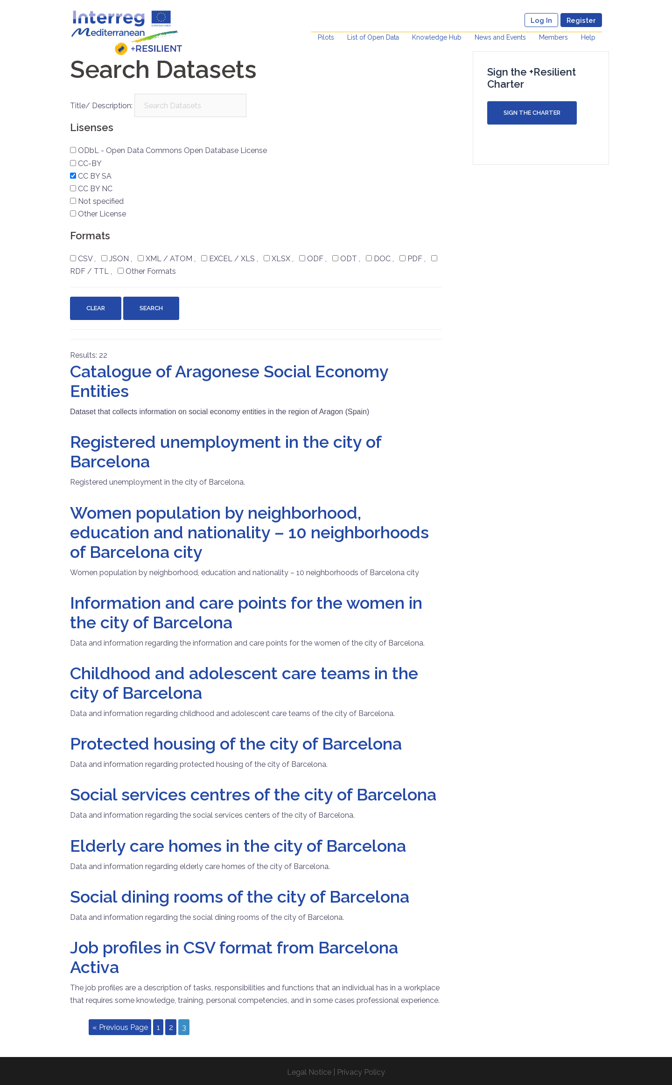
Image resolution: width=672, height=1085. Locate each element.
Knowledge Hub (437, 37)
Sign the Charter (532, 112)
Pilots (326, 37)
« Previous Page (120, 1026)
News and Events (500, 37)
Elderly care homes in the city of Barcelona (238, 845)
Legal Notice (309, 1072)
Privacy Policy (361, 1072)
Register (581, 20)
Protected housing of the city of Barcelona (236, 743)
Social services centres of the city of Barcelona (253, 794)
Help (588, 37)
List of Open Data (373, 37)
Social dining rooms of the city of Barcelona (239, 896)
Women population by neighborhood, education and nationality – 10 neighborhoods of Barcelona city (249, 532)
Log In (541, 20)
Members (553, 37)
